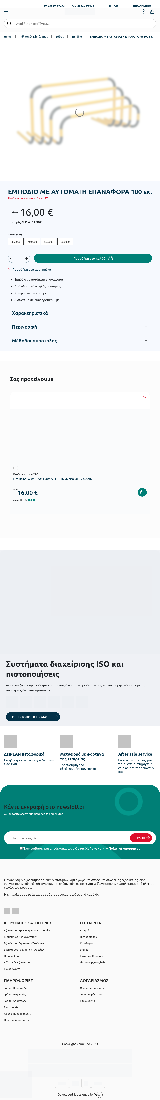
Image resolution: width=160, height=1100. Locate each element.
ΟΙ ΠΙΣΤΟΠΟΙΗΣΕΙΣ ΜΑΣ (30, 717)
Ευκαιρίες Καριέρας (92, 956)
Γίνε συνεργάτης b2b (92, 962)
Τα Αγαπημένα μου (91, 994)
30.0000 (15, 241)
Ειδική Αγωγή (12, 968)
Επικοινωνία (87, 1000)
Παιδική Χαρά (12, 956)
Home (8, 36)
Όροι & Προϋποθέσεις (17, 1013)
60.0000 (65, 241)
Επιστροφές (11, 1007)
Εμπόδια (77, 36)
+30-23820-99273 (53, 5)
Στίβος (60, 36)
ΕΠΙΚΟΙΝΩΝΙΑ (141, 5)
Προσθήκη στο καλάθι (89, 258)
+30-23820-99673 (83, 5)
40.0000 (32, 241)
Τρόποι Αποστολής (15, 1000)
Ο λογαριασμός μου (92, 988)
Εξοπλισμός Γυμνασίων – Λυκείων (24, 949)
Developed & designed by (80, 1095)
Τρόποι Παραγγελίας (16, 988)
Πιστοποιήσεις (88, 936)
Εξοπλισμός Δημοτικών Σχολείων (24, 943)
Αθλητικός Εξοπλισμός (34, 36)
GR (116, 5)
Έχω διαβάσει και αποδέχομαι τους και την (80, 848)
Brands (84, 949)
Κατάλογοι (86, 943)
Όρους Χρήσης (86, 848)
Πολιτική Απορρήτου (124, 848)
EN (110, 5)
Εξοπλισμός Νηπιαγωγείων (20, 936)
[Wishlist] (31, 269)
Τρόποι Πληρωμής (15, 994)
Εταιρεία (85, 930)
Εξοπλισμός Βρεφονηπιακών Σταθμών (27, 930)
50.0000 (48, 241)
